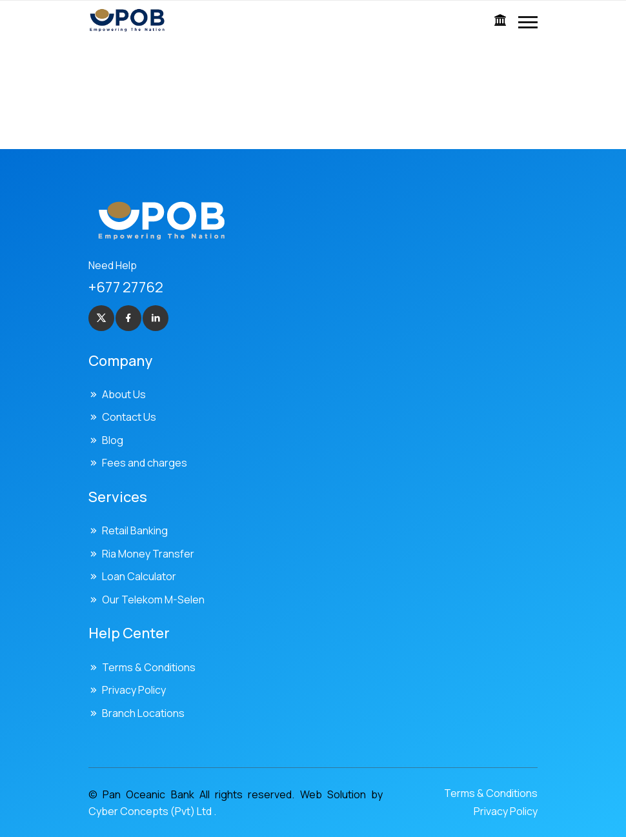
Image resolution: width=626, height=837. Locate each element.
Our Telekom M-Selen (153, 599)
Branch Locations (143, 713)
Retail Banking (135, 530)
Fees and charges (144, 463)
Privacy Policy (134, 690)
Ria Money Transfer (148, 554)
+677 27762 (125, 287)
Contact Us (129, 417)
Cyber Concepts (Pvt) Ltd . (152, 811)
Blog (112, 440)
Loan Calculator (139, 576)
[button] (528, 22)
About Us (124, 394)
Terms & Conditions (149, 667)
